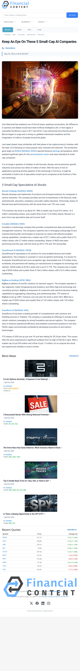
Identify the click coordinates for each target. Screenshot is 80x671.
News (14, 34)
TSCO (16, 424)
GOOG (5, 552)
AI (9, 390)
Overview (7, 34)
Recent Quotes (8, 22)
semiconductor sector (39, 154)
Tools (39, 30)
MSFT (4, 559)
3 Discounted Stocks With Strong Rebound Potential (26, 414)
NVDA (14, 457)
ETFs (29, 30)
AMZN (5, 537)
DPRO (10, 457)
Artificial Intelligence (13, 388)
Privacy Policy (47, 596)
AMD (4, 544)
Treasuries (40, 34)
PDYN (18, 457)
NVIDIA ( (18, 151)
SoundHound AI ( (9, 250)
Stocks (19, 30)
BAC (4, 548)
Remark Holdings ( (10, 191)
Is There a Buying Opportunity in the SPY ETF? (24, 514)
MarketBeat (9, 386)
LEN (12, 424)
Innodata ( (6, 224)
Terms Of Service (61, 596)
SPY (14, 523)
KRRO (14, 490)
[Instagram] (48, 603)
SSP (18, 490)
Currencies (21, 34)
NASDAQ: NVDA (29, 151)
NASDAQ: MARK (25, 191)
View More (73, 356)
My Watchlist (26, 22)
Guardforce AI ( (8, 310)
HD (9, 424)
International (31, 34)
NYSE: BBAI (25, 280)
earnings (56, 151)
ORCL (4, 566)
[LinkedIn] (42, 603)
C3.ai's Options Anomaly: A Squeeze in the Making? (26, 379)
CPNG (10, 490)
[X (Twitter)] (31, 603)
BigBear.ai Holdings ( (11, 280)
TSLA (4, 569)
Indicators (41, 22)
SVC (21, 490)
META (4, 555)
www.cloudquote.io (57, 591)
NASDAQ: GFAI (21, 310)
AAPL (4, 541)
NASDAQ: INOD (17, 224)
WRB (25, 490)
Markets (8, 30)
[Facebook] (37, 603)
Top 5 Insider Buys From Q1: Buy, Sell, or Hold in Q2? (27, 481)
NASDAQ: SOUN (23, 250)
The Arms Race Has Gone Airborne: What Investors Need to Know (32, 448)
